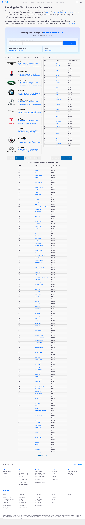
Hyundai (58, 126)
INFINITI (58, 85)
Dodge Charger (6, 507)
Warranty (4, 476)
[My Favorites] (77, 2)
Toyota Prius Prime (39, 418)
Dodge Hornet (38, 209)
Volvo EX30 (37, 306)
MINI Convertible (38, 369)
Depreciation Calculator (40, 476)
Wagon (53, 502)
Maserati (58, 65)
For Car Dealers (55, 479)
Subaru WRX (37, 313)
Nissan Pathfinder (39, 182)
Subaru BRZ (37, 401)
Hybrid (69, 494)
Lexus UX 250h (38, 371)
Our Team (54, 473)
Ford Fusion (21, 493)
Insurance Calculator (39, 479)
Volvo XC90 (38, 502)
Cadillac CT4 (37, 299)
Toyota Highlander (39, 303)
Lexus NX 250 (38, 294)
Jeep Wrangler (38, 316)
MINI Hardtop (38, 425)
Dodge (57, 102)
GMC (57, 92)
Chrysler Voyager (38, 197)
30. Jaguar (22, 109)
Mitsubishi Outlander (39, 267)
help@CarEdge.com (72, 471)
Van (52, 500)
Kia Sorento (37, 248)
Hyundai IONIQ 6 (38, 272)
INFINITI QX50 (38, 177)
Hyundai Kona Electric (39, 350)
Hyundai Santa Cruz (39, 345)
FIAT (57, 145)
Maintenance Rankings (40, 482)
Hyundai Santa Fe (38, 214)
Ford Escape (37, 320)
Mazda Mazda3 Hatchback (40, 410)
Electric (69, 493)
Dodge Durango (6, 508)
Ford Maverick (38, 323)
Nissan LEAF (37, 376)
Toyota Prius (37, 439)
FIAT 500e (37, 444)
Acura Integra (38, 362)
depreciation (49, 12)
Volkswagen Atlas (38, 202)
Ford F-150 (21, 494)
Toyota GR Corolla (38, 330)
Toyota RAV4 (37, 442)
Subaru (57, 140)
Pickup (53, 496)
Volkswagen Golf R (39, 262)
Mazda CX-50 (37, 384)
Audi (57, 87)
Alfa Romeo (58, 99)
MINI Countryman (39, 260)
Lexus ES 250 (37, 301)
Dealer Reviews (41, 2)
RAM (57, 94)
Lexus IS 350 (37, 216)
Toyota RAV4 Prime (39, 396)
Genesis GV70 (22, 496)
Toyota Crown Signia (39, 386)
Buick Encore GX (38, 415)
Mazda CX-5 (37, 388)
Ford (57, 114)
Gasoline (70, 496)
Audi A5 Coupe (38, 226)
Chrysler (58, 111)
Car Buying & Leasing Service (16, 50)
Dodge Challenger (7, 505)
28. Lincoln (22, 128)
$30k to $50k (19, 158)
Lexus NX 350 (38, 238)
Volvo (57, 106)
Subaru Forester (38, 393)
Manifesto (54, 476)
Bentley (57, 63)
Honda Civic (21, 500)
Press (53, 474)
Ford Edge (37, 189)
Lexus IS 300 (37, 289)
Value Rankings (22, 477)
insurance (56, 12)
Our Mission (54, 471)
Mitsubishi (58, 143)
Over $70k (37, 158)
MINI (57, 136)
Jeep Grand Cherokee (39, 185)
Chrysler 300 (5, 504)
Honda (57, 133)
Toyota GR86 (37, 422)
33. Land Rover (23, 81)
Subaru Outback (38, 352)
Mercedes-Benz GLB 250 (40, 269)
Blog (20, 471)
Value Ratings (22, 476)
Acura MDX (5, 493)
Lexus (57, 109)
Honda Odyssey (38, 250)
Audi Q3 (36, 318)
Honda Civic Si (38, 447)
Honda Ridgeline (38, 308)
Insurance (5, 474)
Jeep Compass (38, 391)
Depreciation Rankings (40, 473)
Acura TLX (37, 233)
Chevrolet (58, 104)
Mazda (57, 138)
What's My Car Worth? (59, 2)
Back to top (42, 455)
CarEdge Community (23, 473)
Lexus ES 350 (37, 291)
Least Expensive (56, 158)
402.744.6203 (71, 473)
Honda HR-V (37, 449)
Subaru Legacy (38, 398)
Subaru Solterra (38, 257)
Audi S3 (36, 170)
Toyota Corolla (38, 494)
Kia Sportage (37, 357)
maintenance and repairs (66, 12)
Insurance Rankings (39, 477)
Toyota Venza (38, 374)
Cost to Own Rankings (24, 479)
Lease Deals (21, 481)
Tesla (57, 77)
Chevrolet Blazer (38, 221)
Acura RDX (37, 286)
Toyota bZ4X (37, 325)
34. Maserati (22, 71)
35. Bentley (22, 62)
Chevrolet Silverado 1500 (8, 499)
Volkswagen (58, 121)
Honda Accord (38, 427)
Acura (57, 119)
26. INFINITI (22, 147)
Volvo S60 (37, 204)
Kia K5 (36, 405)
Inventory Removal (72, 474)
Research (32, 2)
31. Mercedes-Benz (25, 100)
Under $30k (11, 158)
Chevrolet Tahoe (6, 500)
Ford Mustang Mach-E (39, 282)
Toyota (57, 131)
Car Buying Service (7, 471)
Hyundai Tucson (38, 359)
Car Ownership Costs (23, 474)
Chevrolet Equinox (39, 335)
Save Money (50, 2)
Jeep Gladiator (38, 240)
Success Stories (55, 477)
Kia (57, 128)
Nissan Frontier (38, 311)
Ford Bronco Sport (39, 284)
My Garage (5, 473)
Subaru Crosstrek (38, 437)
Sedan (53, 494)
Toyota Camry (38, 452)
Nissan (57, 116)
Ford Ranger (37, 328)
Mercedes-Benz (59, 72)
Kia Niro (36, 408)
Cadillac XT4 (37, 228)
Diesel (69, 497)
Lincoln (57, 80)
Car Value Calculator (23, 484)
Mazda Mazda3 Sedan (39, 435)
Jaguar (57, 75)
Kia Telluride (37, 180)
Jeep (57, 97)
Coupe (53, 499)
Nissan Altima (38, 364)
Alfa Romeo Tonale (39, 168)
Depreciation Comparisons (41, 474)
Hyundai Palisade (38, 175)
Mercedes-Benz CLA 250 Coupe (41, 277)
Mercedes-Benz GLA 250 (40, 255)
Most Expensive (66, 158)
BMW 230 (37, 296)
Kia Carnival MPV (38, 235)
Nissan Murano (38, 172)
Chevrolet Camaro (39, 252)
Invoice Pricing (38, 471)
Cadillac (58, 82)
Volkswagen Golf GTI (39, 337)
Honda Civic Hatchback (40, 430)
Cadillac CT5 (37, 199)
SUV (53, 493)
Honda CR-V (37, 432)
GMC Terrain (37, 381)
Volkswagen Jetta (39, 505)
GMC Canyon (37, 279)
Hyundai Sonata (38, 379)
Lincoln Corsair (38, 194)
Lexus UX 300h (38, 354)
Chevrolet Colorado (39, 245)
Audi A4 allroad (38, 243)
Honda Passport (38, 218)
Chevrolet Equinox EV (39, 340)
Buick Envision (38, 231)
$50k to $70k (28, 158)
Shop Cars (25, 2)
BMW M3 (4, 494)
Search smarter (49, 50)
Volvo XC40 (37, 223)
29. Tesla (21, 119)
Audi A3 (36, 265)
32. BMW (21, 90)
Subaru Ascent (38, 211)
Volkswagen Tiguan (39, 347)
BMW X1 (36, 192)
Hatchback (54, 497)
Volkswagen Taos (38, 342)
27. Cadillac (22, 138)
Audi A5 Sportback (39, 187)
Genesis (58, 89)
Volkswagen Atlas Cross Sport (41, 206)
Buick (57, 123)
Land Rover (58, 68)
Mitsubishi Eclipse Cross (40, 333)
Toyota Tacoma (38, 403)
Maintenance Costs (39, 481)
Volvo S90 (37, 500)
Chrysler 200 (5, 502)
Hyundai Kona (38, 413)
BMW (57, 70)
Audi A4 (36, 274)
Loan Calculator (22, 482)
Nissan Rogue (38, 367)
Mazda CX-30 (37, 420)
